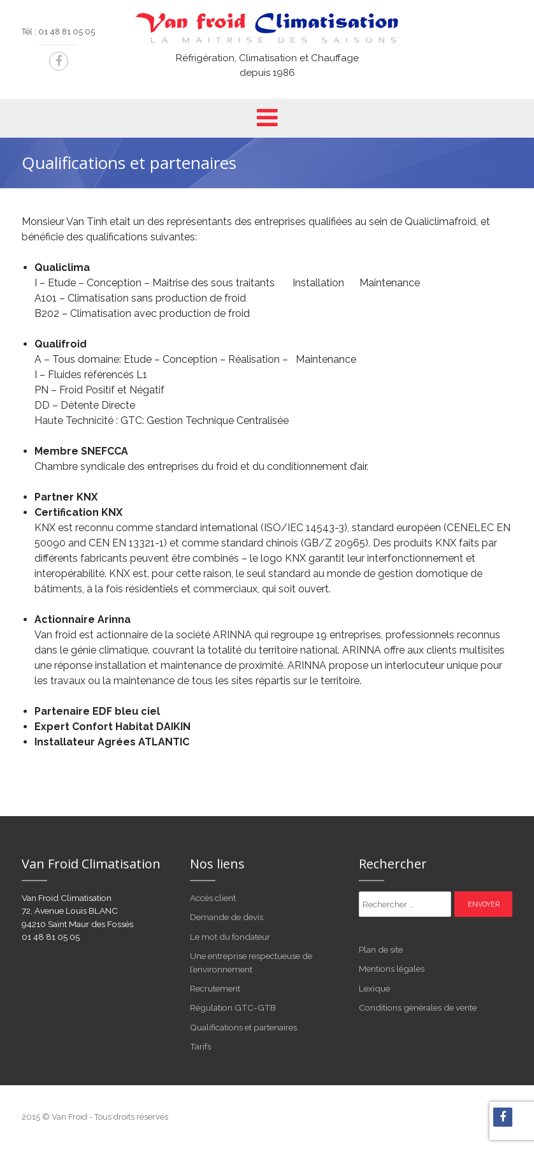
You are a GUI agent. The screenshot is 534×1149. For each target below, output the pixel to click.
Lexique (374, 988)
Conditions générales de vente (418, 1007)
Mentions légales (391, 968)
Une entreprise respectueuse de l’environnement (251, 962)
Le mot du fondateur (230, 937)
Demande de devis (226, 917)
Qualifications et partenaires (243, 1027)
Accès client (213, 898)
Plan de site (381, 949)
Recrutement (215, 988)
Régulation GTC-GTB (233, 1007)
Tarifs (200, 1046)
